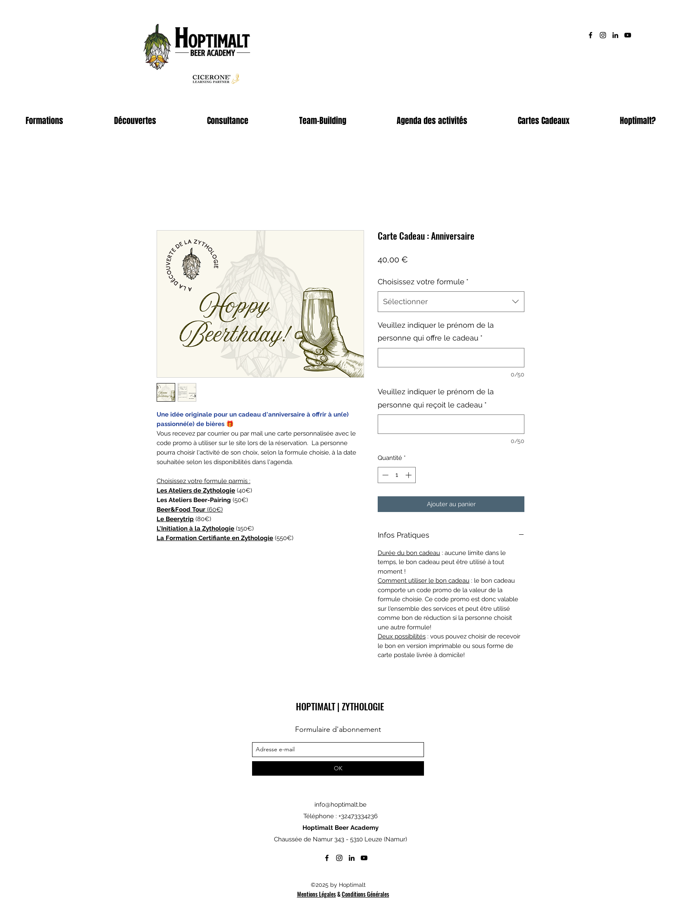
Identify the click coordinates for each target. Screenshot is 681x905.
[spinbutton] (397, 475)
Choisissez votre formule (423, 281)
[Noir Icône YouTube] (628, 35)
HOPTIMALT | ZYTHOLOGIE (340, 706)
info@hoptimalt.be (340, 804)
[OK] (338, 768)
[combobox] (451, 301)
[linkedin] (615, 35)
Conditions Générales (365, 894)
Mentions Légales (316, 894)
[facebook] (590, 35)
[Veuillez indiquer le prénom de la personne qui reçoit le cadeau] (451, 424)
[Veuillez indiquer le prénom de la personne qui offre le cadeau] (451, 358)
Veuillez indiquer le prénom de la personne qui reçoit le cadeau (436, 398)
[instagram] (603, 35)
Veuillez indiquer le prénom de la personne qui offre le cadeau (436, 332)
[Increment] (409, 475)
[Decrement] (384, 475)
